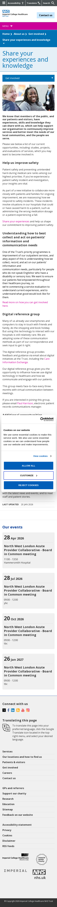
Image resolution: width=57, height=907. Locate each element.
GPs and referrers (13, 788)
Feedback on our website (17, 815)
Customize (28, 475)
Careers (7, 773)
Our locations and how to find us (22, 757)
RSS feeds (8, 846)
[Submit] (52, 3)
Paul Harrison (25, 403)
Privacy (6, 830)
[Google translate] (33, 3)
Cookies (7, 835)
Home (6, 34)
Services (7, 751)
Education (8, 804)
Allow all (28, 465)
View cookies (40, 456)
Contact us (45, 15)
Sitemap (7, 809)
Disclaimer (8, 840)
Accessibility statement (17, 824)
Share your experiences (15, 221)
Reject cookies (28, 485)
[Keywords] (47, 3)
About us (19, 34)
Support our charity (14, 793)
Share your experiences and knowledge (26, 41)
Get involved (36, 34)
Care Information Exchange (26, 360)
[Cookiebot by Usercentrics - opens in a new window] (41, 419)
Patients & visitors (13, 762)
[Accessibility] (16, 3)
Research (8, 798)
